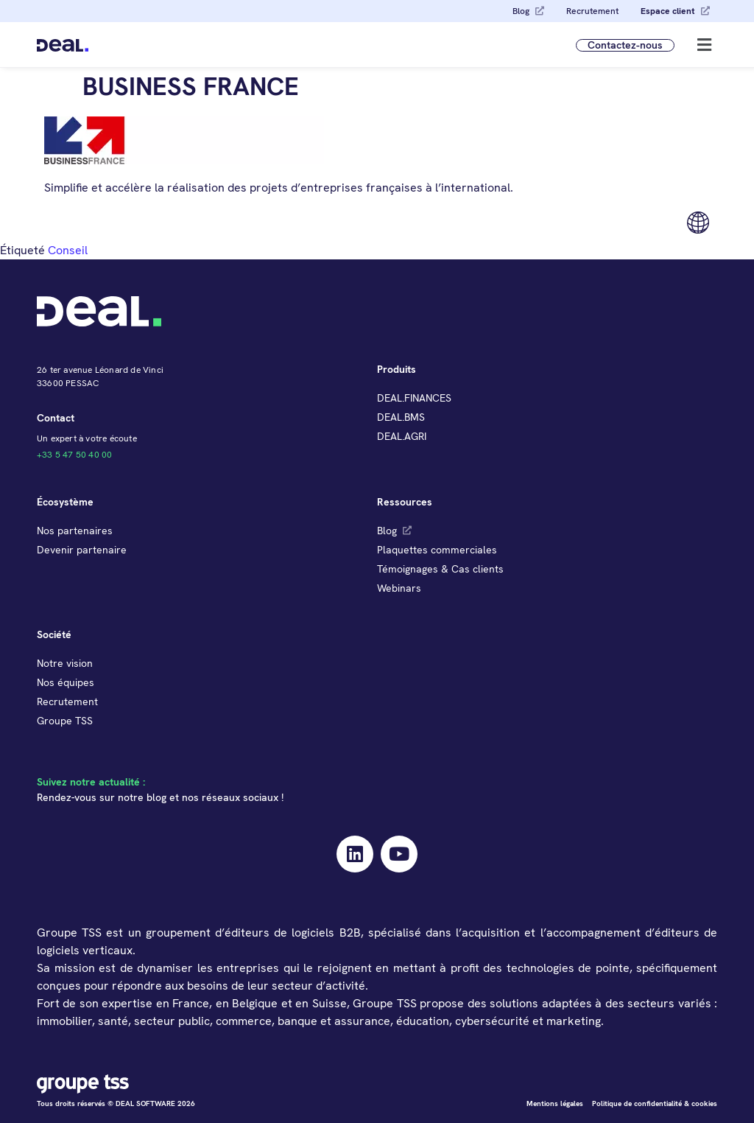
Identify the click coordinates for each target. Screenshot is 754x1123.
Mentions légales (554, 1103)
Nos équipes (65, 682)
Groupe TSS (65, 720)
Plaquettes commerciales (437, 549)
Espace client (668, 11)
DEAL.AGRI (401, 436)
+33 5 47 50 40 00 (74, 455)
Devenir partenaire (82, 549)
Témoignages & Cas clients (440, 569)
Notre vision (65, 663)
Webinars (399, 588)
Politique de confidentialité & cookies (654, 1103)
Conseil (68, 250)
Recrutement (592, 11)
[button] (704, 44)
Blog (520, 11)
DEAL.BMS (401, 417)
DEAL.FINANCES (414, 398)
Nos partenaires (75, 530)
